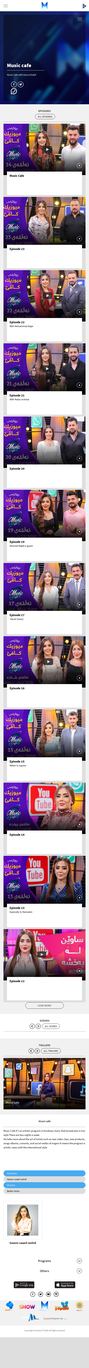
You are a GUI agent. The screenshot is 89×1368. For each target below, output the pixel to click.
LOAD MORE (45, 1005)
